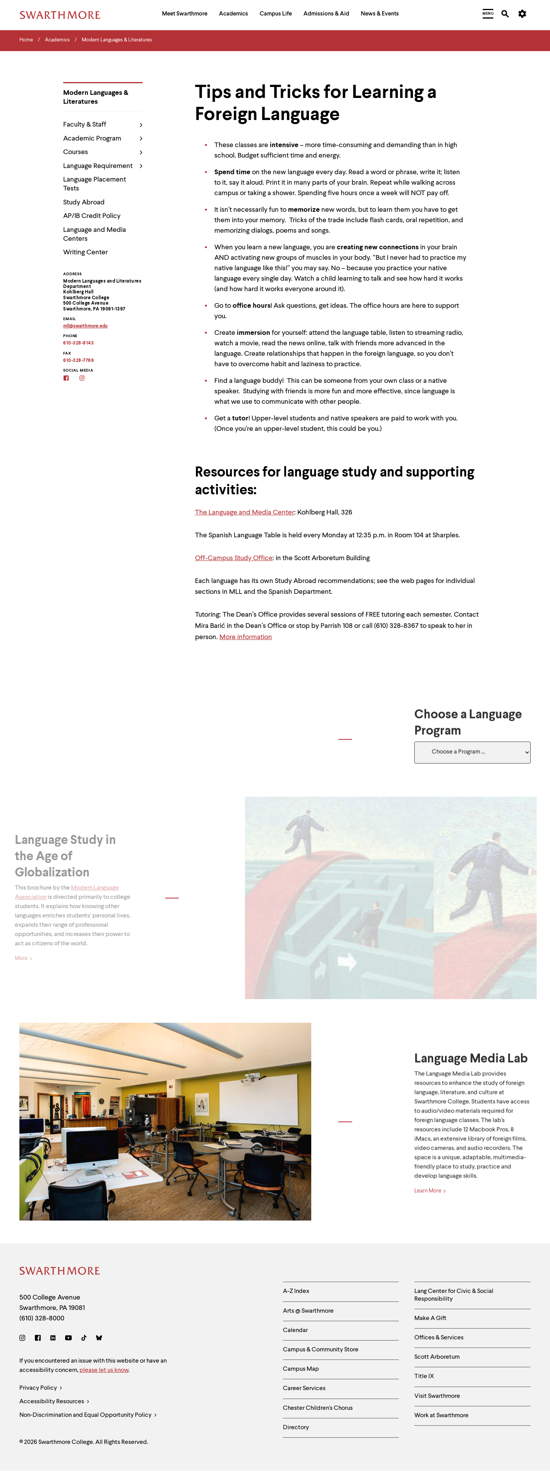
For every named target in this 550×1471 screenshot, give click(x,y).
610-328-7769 (78, 360)
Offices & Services (439, 1338)
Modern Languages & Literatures (95, 97)
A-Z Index (296, 1291)
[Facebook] (71, 378)
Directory (296, 1428)
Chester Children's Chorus (318, 1408)
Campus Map (301, 1369)
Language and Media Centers (94, 234)
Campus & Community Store (321, 1350)
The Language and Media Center (244, 512)
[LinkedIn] (53, 1339)
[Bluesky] (99, 1339)
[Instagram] (87, 378)
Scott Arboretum (437, 1357)
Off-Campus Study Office (233, 558)
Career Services (304, 1388)
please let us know (103, 1370)
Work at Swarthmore (441, 1416)
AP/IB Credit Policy (92, 216)
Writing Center (85, 252)
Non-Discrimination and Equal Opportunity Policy (88, 1415)
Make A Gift (430, 1318)
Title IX (424, 1376)
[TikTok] (84, 1339)
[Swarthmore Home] (60, 1272)
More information (245, 637)
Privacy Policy (40, 1388)
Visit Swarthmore (437, 1396)
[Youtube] (68, 1339)
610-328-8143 (78, 343)
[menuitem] (184, 15)
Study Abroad (84, 202)
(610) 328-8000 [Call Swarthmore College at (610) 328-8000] (41, 1318)
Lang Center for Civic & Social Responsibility (453, 1295)
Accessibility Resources (54, 1402)
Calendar (295, 1330)
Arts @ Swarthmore (308, 1311)
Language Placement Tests (94, 184)
